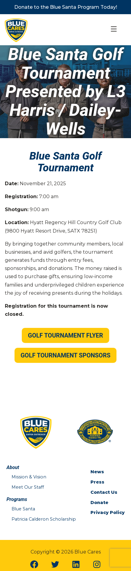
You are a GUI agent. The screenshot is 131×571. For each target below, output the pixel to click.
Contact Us (103, 492)
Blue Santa (23, 509)
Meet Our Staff (27, 487)
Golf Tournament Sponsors (65, 355)
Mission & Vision (28, 477)
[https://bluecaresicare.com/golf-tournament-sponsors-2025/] (65, 356)
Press (97, 482)
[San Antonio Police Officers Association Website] (95, 431)
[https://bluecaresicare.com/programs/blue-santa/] (65, 7)
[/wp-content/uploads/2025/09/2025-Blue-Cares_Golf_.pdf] (65, 336)
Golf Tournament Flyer (65, 335)
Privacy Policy (107, 512)
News (97, 471)
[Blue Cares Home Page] (16, 29)
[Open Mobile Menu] (113, 30)
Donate (99, 502)
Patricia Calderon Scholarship (43, 519)
